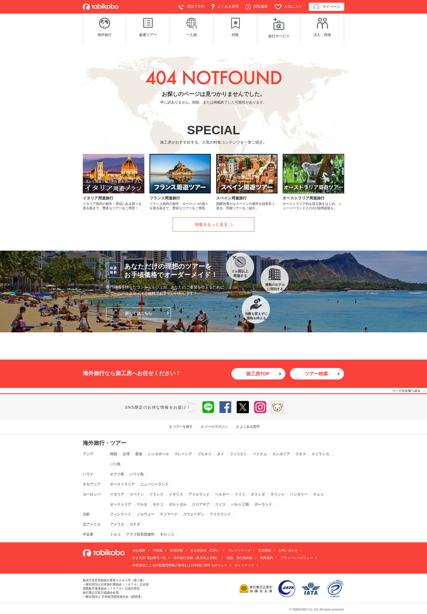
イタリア (117, 495)
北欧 (86, 515)
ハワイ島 (137, 474)
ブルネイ (204, 454)
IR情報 (158, 551)
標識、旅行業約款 (240, 558)
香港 (138, 454)
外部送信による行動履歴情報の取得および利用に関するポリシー (179, 566)
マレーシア (183, 454)
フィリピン (238, 454)
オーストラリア (122, 484)
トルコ (115, 535)
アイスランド (220, 515)
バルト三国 (240, 505)
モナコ (158, 505)
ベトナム (260, 454)
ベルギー (222, 495)
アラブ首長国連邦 (140, 535)
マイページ (326, 7)
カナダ (135, 525)
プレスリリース (239, 551)
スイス (220, 505)
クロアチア (201, 505)
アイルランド (199, 495)
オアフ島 (117, 474)
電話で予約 (192, 7)
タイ (220, 454)
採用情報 (176, 551)
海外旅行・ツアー (104, 443)
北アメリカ (91, 525)
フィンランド (120, 515)
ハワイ (88, 474)
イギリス (176, 495)
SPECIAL (213, 130)
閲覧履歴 (256, 7)
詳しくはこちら (138, 313)
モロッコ (167, 535)
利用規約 (266, 558)
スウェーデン (193, 515)
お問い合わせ (288, 551)
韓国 (113, 454)
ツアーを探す (183, 427)
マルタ (142, 505)
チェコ (318, 495)
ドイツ (240, 495)
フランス (156, 495)
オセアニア (91, 484)
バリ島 (115, 464)
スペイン (137, 495)
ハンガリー (299, 495)
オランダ (258, 495)
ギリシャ (277, 495)
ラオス (300, 454)
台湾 (126, 454)
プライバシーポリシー (296, 558)
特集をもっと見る (211, 224)
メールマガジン (216, 427)
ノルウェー (145, 515)
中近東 (88, 535)
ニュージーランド (154, 484)
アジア (88, 454)
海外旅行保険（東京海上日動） (196, 558)
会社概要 (138, 551)
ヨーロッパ (91, 495)
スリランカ (320, 454)
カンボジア (281, 454)
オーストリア (120, 505)
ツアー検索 (316, 374)
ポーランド (263, 505)
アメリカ (117, 525)
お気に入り (288, 7)
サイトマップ (244, 566)
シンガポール (158, 454)
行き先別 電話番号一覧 (149, 558)
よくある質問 (225, 7)
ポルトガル (178, 505)
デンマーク (169, 515)
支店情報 (264, 551)
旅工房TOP (257, 374)
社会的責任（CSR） (205, 551)
